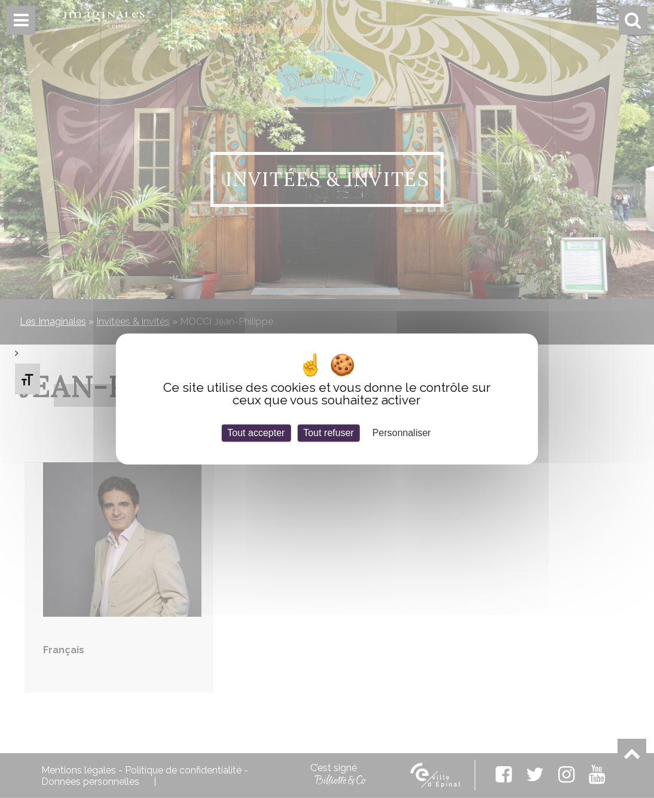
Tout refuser (328, 433)
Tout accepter (256, 433)
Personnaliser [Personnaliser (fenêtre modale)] (401, 433)
